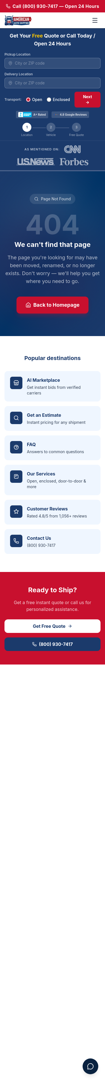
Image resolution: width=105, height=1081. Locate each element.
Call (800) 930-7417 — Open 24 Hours (52, 6)
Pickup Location (17, 54)
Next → (87, 99)
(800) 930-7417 (52, 644)
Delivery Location (18, 74)
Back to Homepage (52, 305)
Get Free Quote (52, 626)
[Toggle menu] (95, 20)
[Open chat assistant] (90, 1066)
